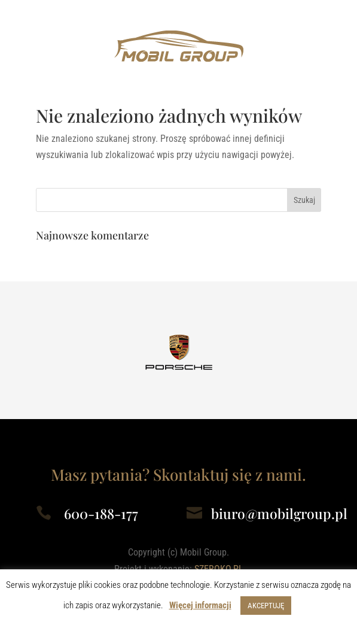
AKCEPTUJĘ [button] (266, 605)
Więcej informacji (200, 605)
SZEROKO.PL (218, 569)
